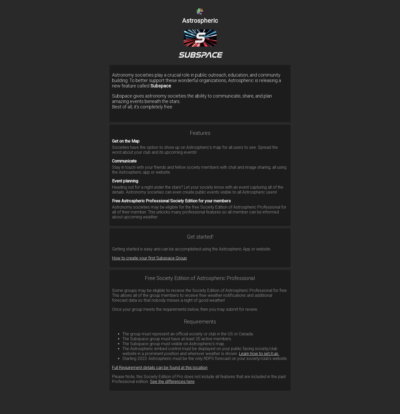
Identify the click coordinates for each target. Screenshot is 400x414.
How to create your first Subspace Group (149, 258)
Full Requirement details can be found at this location (160, 367)
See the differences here (172, 381)
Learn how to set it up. (259, 353)
